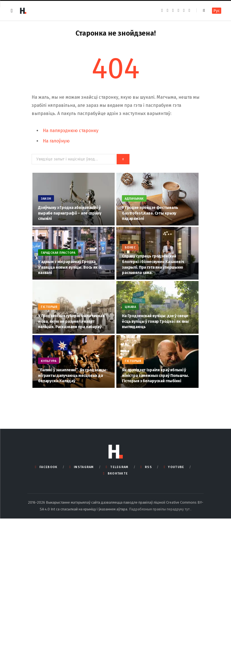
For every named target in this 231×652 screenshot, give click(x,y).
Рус (216, 10)
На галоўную (56, 141)
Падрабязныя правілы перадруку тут (159, 509)
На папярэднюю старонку (70, 130)
